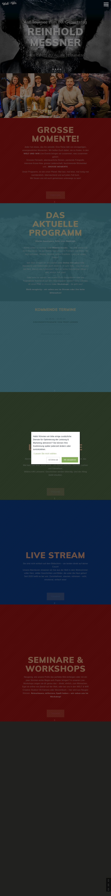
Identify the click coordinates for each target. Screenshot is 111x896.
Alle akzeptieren (70, 460)
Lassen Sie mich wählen (45, 454)
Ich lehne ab (53, 460)
